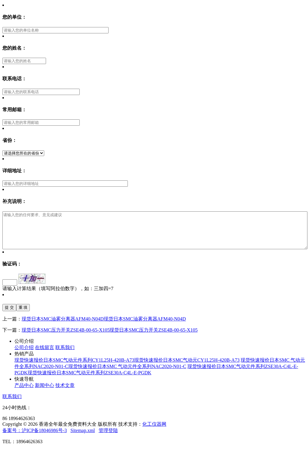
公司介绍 (24, 354)
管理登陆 (108, 437)
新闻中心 (44, 392)
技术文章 (65, 392)
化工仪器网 (154, 431)
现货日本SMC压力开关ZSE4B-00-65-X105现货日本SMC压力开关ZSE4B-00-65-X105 (110, 337)
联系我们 (65, 354)
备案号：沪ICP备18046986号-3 (34, 437)
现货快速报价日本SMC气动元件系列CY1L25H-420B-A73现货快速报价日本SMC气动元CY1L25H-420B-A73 (126, 367)
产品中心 (24, 392)
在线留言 (44, 354)
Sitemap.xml (82, 437)
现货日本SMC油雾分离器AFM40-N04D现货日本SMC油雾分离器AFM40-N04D (104, 326)
